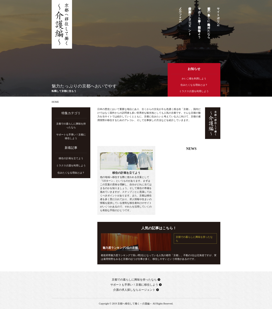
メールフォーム (180, 13)
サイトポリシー (218, 14)
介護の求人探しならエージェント (189, 19)
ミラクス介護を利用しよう (194, 91)
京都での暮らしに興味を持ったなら (208, 21)
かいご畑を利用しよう (194, 78)
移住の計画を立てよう (126, 172)
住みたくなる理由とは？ (194, 85)
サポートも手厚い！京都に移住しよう (199, 21)
